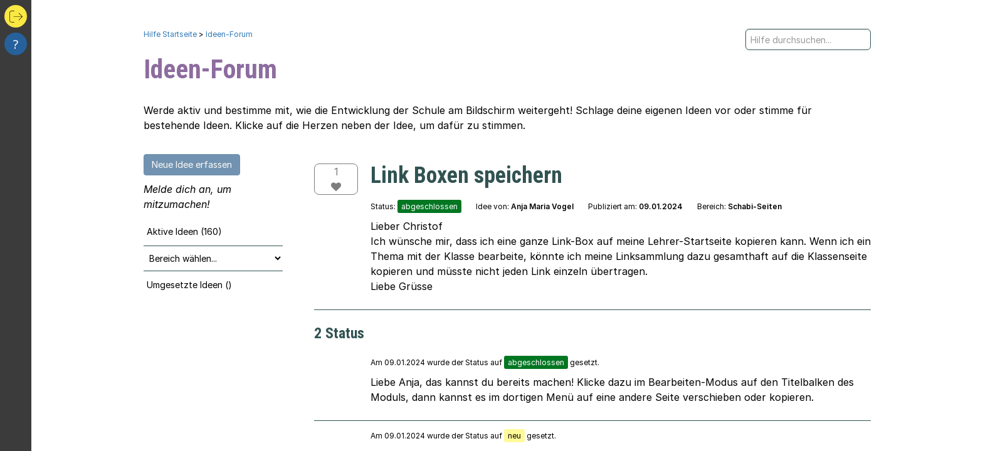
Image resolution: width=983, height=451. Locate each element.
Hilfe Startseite (170, 34)
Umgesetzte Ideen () (189, 284)
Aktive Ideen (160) (184, 231)
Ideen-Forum (229, 34)
